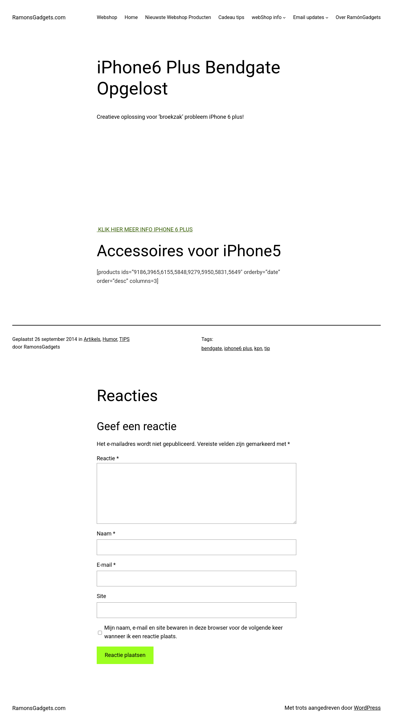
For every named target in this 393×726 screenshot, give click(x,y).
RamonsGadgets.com (38, 17)
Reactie (108, 458)
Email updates (308, 17)
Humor (110, 339)
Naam (106, 533)
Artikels (92, 339)
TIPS (124, 339)
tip (267, 348)
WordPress (367, 708)
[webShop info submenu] (284, 17)
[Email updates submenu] (327, 17)
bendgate (211, 348)
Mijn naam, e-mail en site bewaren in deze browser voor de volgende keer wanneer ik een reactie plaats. (193, 632)
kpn (258, 348)
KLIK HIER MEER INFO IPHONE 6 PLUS (145, 229)
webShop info (267, 17)
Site (101, 596)
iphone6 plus (238, 348)
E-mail (106, 565)
